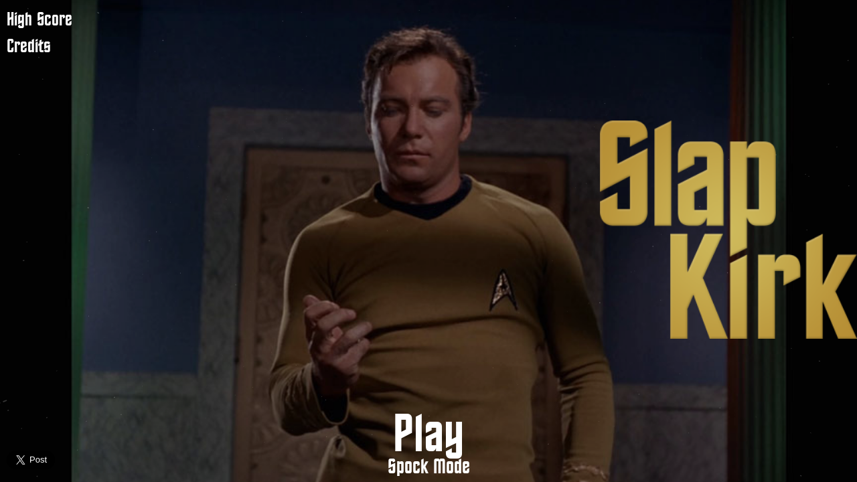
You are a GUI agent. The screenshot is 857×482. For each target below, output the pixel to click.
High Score (39, 19)
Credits (29, 46)
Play (428, 435)
